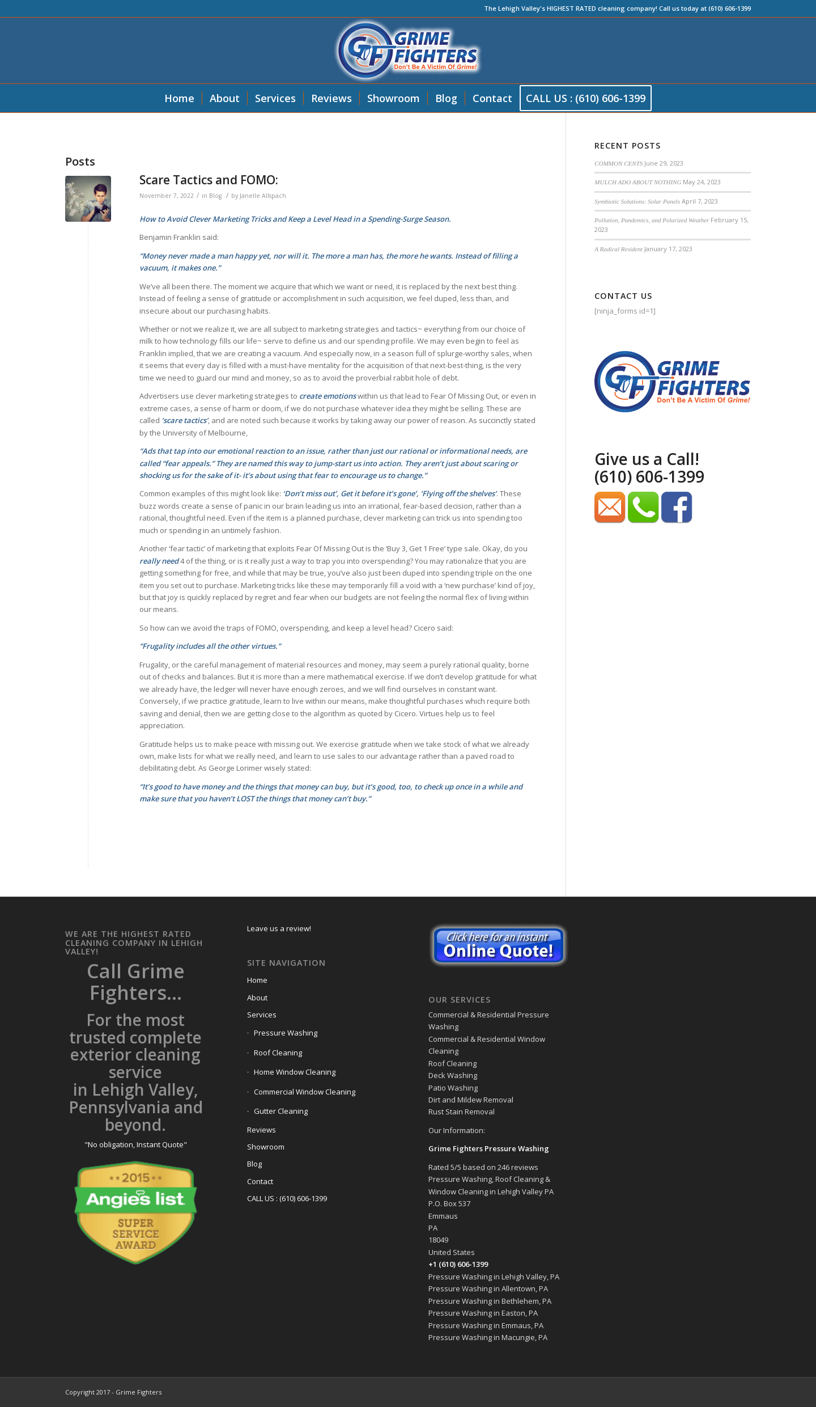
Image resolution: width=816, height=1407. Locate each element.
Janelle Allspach (263, 196)
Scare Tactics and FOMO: (208, 180)
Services (262, 1014)
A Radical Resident (618, 249)
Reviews (261, 1130)
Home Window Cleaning (294, 1072)
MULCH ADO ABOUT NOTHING (637, 182)
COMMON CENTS (618, 163)
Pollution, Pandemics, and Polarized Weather (651, 220)
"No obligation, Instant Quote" (135, 1144)
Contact (260, 1181)
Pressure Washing (285, 1033)
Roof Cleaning (278, 1052)
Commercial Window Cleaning (304, 1092)
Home (257, 980)
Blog (215, 196)
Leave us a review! (279, 928)
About (257, 997)
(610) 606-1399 (649, 476)
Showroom (265, 1147)
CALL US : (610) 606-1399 (287, 1198)
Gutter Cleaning (281, 1111)
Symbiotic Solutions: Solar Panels (637, 201)
